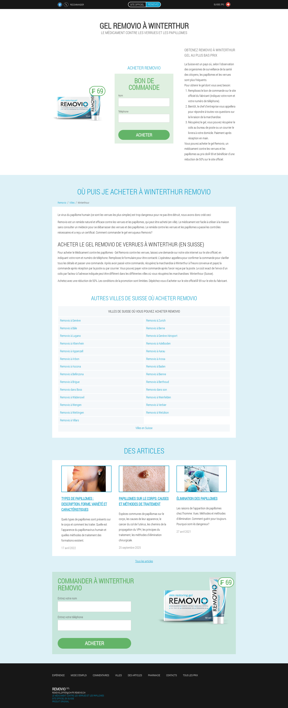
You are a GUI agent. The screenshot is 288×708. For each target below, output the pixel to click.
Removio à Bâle (68, 328)
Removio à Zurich (156, 320)
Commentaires (101, 675)
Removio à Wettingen (72, 412)
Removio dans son (156, 389)
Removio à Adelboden (158, 343)
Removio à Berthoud (157, 382)
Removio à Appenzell (71, 351)
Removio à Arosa (155, 359)
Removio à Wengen (71, 405)
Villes (118, 675)
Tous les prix (190, 675)
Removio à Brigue (70, 382)
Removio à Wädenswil (72, 397)
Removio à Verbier (156, 405)
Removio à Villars (69, 420)
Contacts (171, 675)
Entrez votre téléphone (70, 617)
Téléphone (123, 111)
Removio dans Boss (71, 389)
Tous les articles (144, 561)
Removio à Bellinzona (72, 374)
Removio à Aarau (155, 351)
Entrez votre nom (67, 598)
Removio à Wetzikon (157, 412)
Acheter (144, 135)
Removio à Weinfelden (158, 397)
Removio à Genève (70, 320)
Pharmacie (154, 675)
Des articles (135, 675)
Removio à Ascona (70, 366)
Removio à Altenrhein (72, 343)
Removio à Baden (155, 366)
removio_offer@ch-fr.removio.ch (68, 692)
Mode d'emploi (79, 675)
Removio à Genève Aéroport (161, 336)
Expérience (58, 675)
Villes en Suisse (144, 428)
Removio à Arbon (69, 359)
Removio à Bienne (156, 374)
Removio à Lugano (70, 336)
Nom (120, 95)
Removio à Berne (155, 328)
